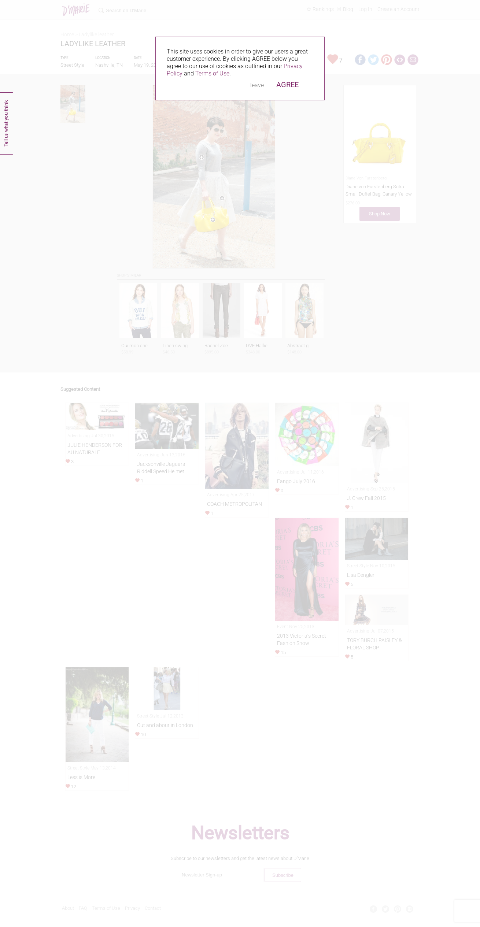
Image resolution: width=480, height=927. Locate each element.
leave (257, 85)
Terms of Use (212, 73)
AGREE (287, 84)
